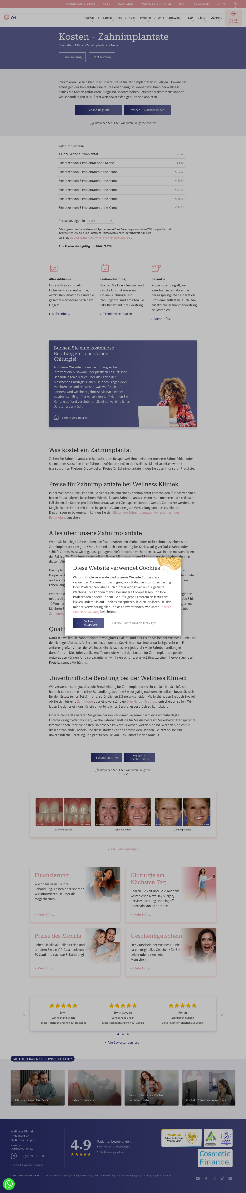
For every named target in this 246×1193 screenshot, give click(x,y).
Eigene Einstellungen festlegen (134, 623)
